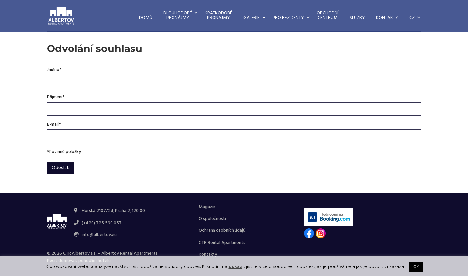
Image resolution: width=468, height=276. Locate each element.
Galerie (251, 18)
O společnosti (212, 219)
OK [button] (416, 267)
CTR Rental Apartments (222, 242)
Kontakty (387, 18)
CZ (412, 18)
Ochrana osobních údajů (222, 230)
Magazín (207, 207)
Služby (357, 18)
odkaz (235, 267)
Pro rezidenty (288, 18)
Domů (145, 18)
